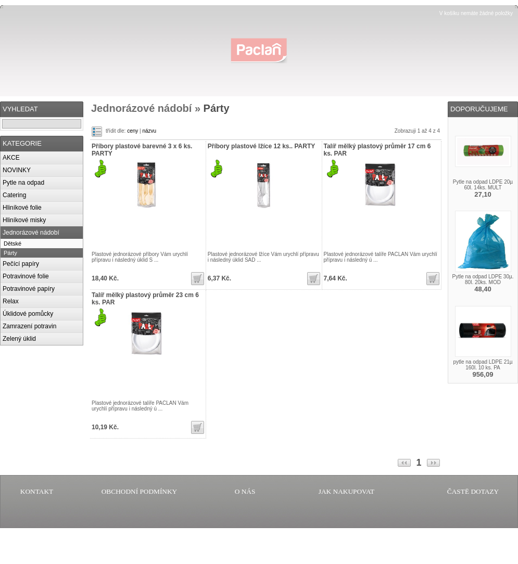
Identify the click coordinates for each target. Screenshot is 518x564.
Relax (11, 301)
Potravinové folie (26, 276)
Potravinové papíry (29, 288)
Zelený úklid (19, 338)
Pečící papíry (21, 263)
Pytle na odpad (23, 182)
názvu (149, 131)
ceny (132, 131)
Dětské (12, 243)
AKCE (11, 157)
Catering (14, 195)
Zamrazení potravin (29, 326)
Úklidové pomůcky (28, 313)
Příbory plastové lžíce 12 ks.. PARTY (261, 146)
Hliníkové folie (22, 207)
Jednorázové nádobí (31, 232)
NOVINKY (17, 170)
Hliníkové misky (24, 220)
